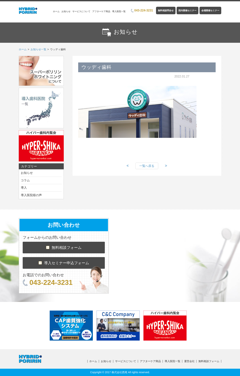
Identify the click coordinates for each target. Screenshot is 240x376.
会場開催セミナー (210, 10)
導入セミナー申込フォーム (64, 263)
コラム (25, 180)
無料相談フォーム (64, 247)
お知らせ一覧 (38, 49)
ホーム (56, 11)
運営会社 (189, 361)
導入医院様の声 (31, 195)
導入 (24, 187)
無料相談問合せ (166, 10)
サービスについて (81, 11)
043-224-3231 (142, 10)
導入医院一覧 (119, 11)
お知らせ (66, 11)
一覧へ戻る (146, 165)
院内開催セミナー (187, 10)
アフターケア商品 (101, 11)
